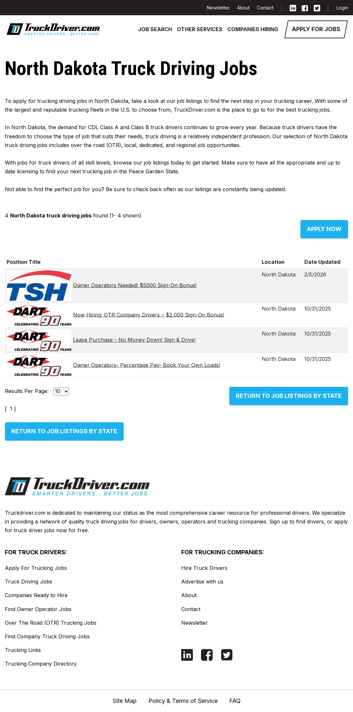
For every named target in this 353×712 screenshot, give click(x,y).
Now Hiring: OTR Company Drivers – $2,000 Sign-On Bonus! (148, 314)
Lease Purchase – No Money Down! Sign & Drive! (134, 340)
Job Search (155, 29)
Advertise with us (202, 581)
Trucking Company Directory (41, 663)
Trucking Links (23, 650)
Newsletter (218, 7)
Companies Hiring (252, 29)
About (243, 7)
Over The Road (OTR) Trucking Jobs (50, 623)
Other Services (199, 29)
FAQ (235, 700)
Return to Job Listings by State (289, 395)
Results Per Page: (26, 391)
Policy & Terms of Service (183, 700)
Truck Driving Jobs (28, 581)
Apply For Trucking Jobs (36, 568)
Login (342, 7)
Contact (265, 7)
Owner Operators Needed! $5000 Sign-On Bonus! (134, 285)
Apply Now (324, 229)
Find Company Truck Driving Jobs (47, 636)
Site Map (125, 700)
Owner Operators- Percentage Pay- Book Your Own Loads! (146, 365)
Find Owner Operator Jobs (38, 609)
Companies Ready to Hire (36, 595)
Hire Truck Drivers (204, 568)
